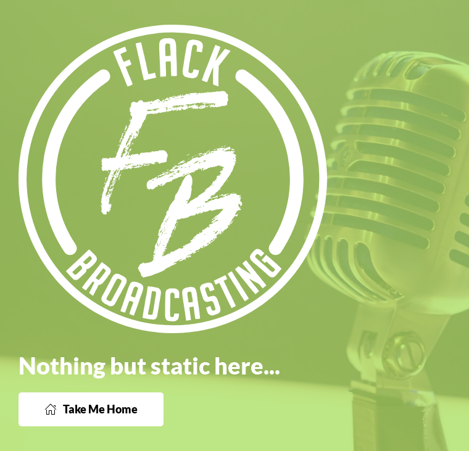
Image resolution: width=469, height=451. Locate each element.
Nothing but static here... (149, 365)
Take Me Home (91, 409)
